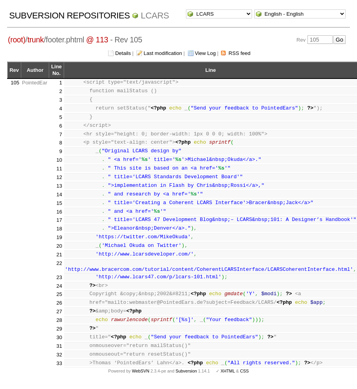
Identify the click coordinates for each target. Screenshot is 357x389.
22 (59, 269)
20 (59, 251)
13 (59, 186)
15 (59, 203)
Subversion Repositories (69, 15)
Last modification (163, 53)
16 (59, 212)
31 (59, 351)
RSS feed (239, 53)
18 (59, 234)
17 (59, 220)
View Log (205, 53)
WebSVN (140, 376)
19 (59, 243)
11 (59, 169)
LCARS (155, 15)
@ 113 (97, 39)
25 (59, 300)
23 (59, 283)
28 (59, 326)
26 (59, 308)
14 (59, 194)
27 (59, 317)
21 (59, 260)
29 (59, 334)
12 (59, 177)
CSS (244, 376)
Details (123, 53)
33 (59, 368)
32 (59, 360)
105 (15, 83)
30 (59, 343)
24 (59, 291)
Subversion (186, 376)
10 (59, 160)
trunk (36, 39)
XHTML (228, 376)
